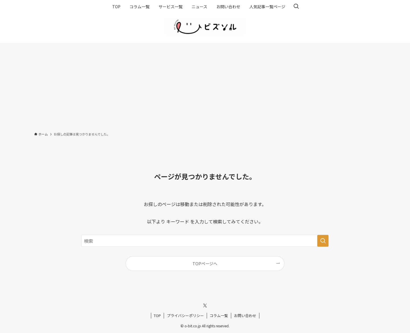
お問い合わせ (245, 315)
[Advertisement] (205, 86)
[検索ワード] (205, 241)
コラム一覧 (219, 315)
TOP (157, 315)
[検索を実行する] (323, 241)
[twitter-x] (205, 305)
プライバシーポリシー (185, 315)
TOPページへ (204, 263)
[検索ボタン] (296, 6)
